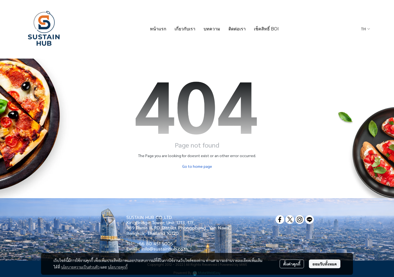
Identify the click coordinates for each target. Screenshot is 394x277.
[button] (365, 29)
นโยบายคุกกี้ (118, 266)
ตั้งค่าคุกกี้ (291, 263)
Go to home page (197, 166)
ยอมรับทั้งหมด (324, 263)
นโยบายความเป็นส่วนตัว (80, 266)
